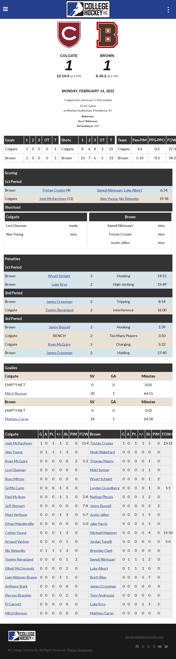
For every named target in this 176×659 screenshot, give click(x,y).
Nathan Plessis (101, 497)
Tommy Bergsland (59, 310)
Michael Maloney (103, 532)
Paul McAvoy (15, 497)
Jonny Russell (59, 327)
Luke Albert (133, 190)
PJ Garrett (13, 604)
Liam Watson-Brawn (21, 577)
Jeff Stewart (15, 506)
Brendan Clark (101, 550)
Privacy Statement (79, 650)
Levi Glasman (15, 470)
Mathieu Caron (17, 419)
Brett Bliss (98, 577)
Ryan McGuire (59, 344)
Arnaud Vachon (17, 541)
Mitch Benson (16, 393)
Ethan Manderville (19, 523)
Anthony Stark (16, 586)
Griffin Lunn (14, 488)
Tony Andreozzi (102, 595)
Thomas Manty (102, 461)
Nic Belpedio (129, 198)
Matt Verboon (16, 514)
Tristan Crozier (54, 190)
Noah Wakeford (102, 452)
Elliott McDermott (19, 568)
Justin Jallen (99, 514)
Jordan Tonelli (101, 541)
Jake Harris (98, 523)
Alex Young (108, 198)
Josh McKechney (52, 198)
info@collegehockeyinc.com (145, 637)
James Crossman (59, 301)
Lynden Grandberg (104, 488)
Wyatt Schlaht (59, 276)
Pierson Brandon (18, 595)
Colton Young (15, 532)
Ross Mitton (14, 479)
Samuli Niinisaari (109, 190)
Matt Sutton (99, 470)
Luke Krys (59, 284)
